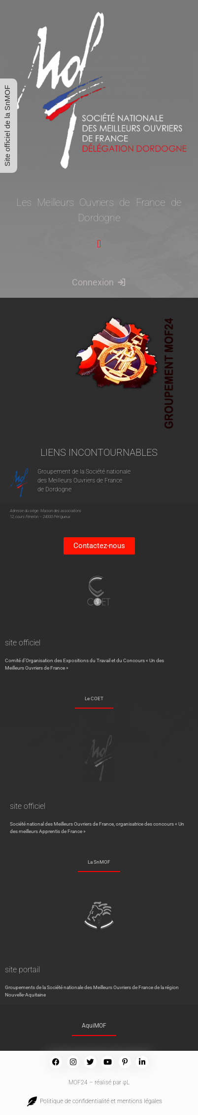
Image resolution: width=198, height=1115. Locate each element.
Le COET (94, 698)
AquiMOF (94, 1025)
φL (126, 1082)
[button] (98, 244)
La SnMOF (99, 862)
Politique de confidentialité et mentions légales (99, 1101)
